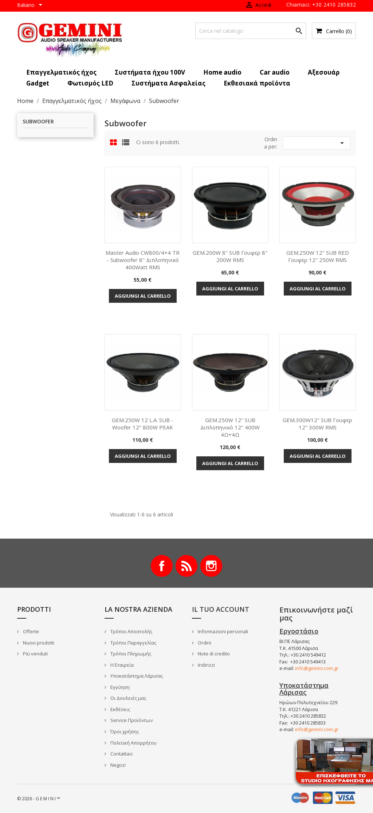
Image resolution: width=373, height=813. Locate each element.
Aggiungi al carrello (143, 296)
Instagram (211, 566)
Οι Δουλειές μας (127, 698)
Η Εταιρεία (121, 665)
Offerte (30, 631)
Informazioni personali (222, 631)
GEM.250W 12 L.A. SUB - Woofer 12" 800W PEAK (142, 423)
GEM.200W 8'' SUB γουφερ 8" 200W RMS (230, 256)
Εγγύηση (119, 687)
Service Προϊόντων (131, 720)
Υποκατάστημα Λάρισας (136, 676)
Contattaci (121, 753)
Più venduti (35, 653)
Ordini (204, 642)
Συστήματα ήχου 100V (150, 72)
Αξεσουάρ (323, 72)
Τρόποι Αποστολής (130, 631)
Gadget (37, 83)
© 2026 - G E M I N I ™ (38, 799)
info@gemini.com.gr (316, 668)
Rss (186, 566)
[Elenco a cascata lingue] (31, 5)
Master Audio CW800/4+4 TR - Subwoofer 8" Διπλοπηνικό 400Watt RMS (143, 260)
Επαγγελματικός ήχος (61, 72)
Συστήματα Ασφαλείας (168, 83)
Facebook (162, 566)
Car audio (275, 72)
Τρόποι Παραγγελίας (132, 642)
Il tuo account (220, 609)
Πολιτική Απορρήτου (133, 742)
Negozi (117, 765)
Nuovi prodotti (38, 642)
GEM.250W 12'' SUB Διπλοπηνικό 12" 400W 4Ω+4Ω (230, 427)
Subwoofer (38, 122)
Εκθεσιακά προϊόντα (257, 83)
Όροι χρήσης (124, 731)
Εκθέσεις (119, 709)
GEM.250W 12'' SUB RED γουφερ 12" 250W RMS (317, 256)
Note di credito (213, 653)
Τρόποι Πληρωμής (130, 653)
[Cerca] (250, 31)
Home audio (222, 72)
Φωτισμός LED (90, 83)
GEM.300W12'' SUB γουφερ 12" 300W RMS (317, 423)
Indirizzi (206, 665)
